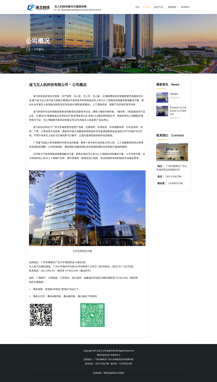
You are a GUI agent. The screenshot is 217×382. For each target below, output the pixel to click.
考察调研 (174, 93)
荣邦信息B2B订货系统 (113, 372)
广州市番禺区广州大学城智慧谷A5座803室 (114, 359)
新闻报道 (172, 7)
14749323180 (175, 183)
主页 (137, 7)
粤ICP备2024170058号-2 (108, 355)
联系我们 (185, 7)
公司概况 (146, 7)
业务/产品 (158, 7)
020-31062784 (173, 176)
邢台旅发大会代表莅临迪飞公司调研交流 (178, 111)
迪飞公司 (102, 351)
